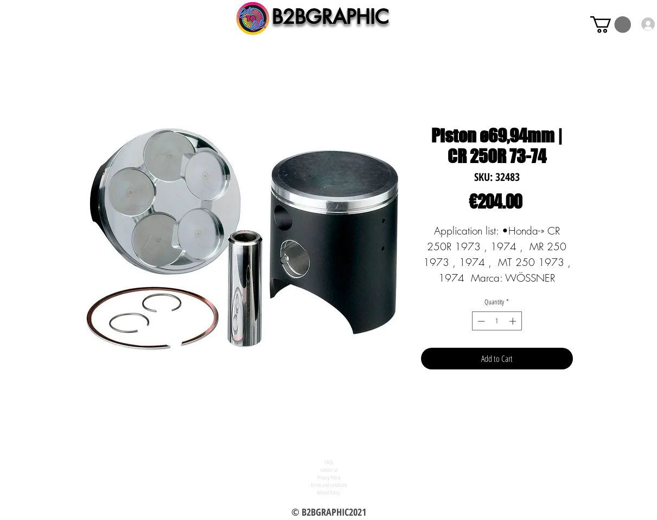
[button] (610, 24)
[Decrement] (480, 321)
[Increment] (513, 321)
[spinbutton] (496, 321)
